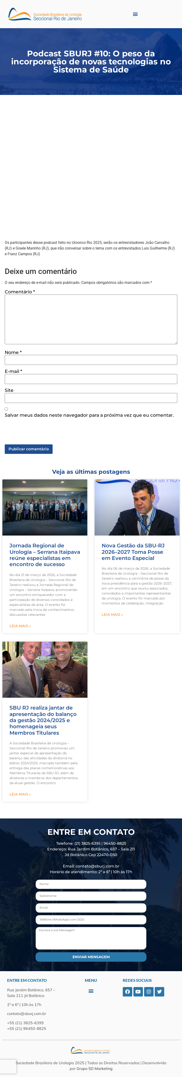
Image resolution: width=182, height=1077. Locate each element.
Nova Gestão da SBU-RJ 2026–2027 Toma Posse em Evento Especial (133, 551)
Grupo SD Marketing (95, 1068)
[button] (135, 14)
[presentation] (41, 433)
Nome (13, 352)
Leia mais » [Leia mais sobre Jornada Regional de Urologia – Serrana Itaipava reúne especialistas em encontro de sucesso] (20, 626)
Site (9, 390)
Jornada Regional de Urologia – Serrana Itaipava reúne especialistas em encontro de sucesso (44, 555)
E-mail (13, 371)
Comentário (20, 292)
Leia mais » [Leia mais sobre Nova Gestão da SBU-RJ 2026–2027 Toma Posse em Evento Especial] (112, 614)
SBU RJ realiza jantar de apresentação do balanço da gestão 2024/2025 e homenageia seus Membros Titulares (43, 720)
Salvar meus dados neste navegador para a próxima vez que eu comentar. (89, 415)
